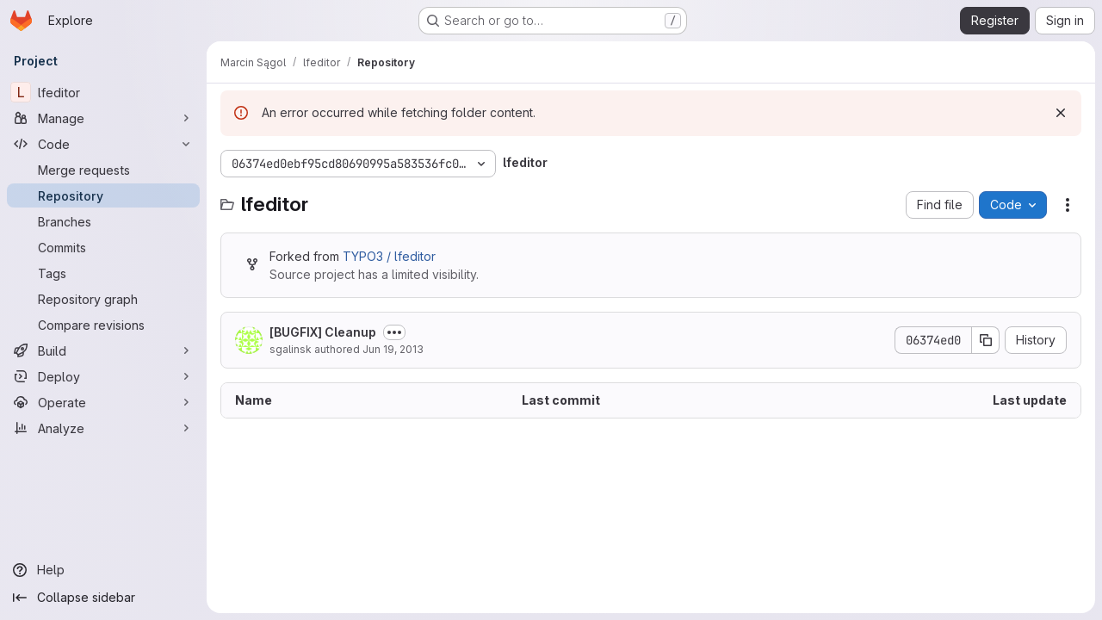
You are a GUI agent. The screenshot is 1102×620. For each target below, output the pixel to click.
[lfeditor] (103, 92)
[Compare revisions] (103, 325)
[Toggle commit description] (394, 332)
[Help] (103, 570)
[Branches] (103, 221)
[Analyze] (103, 428)
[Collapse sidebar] (103, 598)
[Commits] (103, 247)
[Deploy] (103, 376)
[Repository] (103, 195)
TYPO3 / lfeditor (389, 256)
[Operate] (103, 402)
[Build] (103, 350)
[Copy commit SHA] (986, 340)
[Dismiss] (1060, 112)
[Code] (103, 144)
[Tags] (103, 273)
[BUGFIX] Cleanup (322, 332)
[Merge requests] (103, 170)
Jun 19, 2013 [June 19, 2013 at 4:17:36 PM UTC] (393, 349)
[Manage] (103, 118)
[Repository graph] (103, 299)
